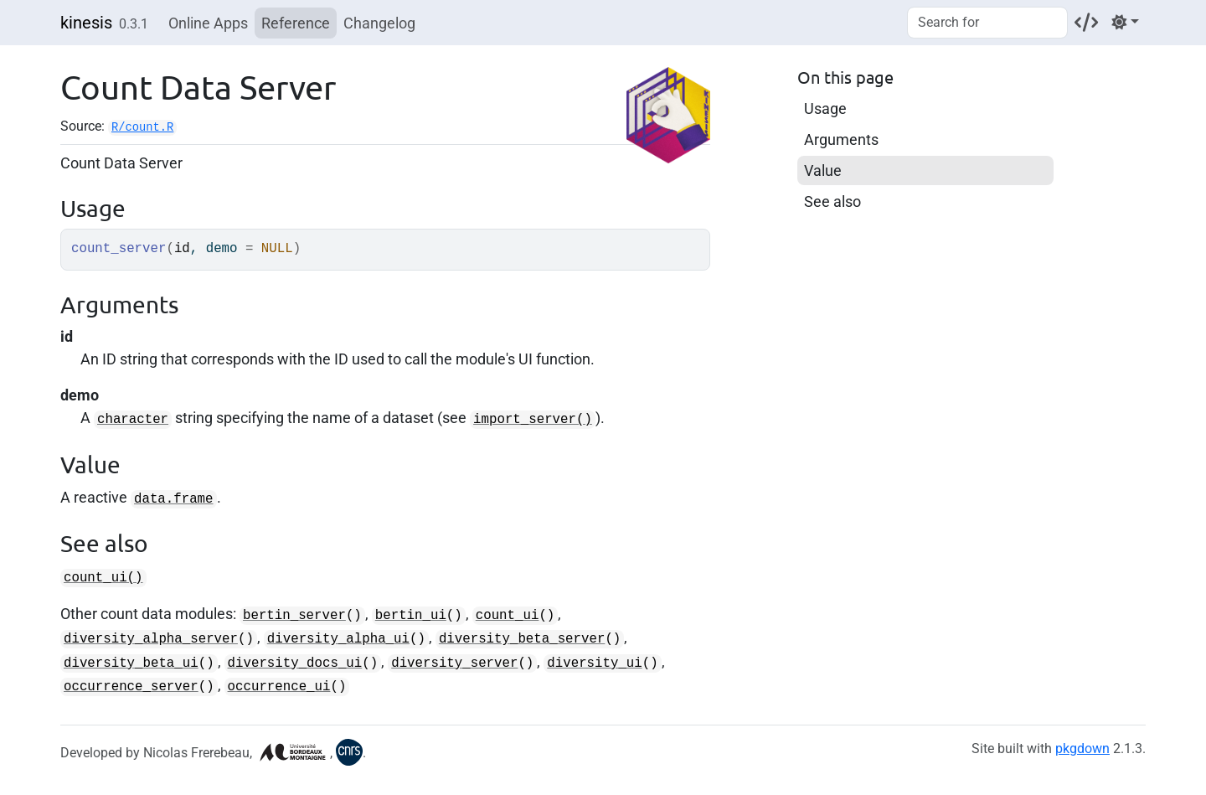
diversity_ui (594, 663)
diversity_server (454, 663)
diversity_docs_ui (295, 663)
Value (823, 170)
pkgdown (1082, 748)
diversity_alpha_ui (338, 639)
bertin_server (294, 615)
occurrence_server (131, 686)
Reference (295, 23)
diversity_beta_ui (131, 663)
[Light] (1125, 22)
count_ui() (103, 578)
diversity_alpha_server (151, 639)
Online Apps (208, 23)
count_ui (507, 615)
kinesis (86, 23)
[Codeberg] (1086, 22)
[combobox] (987, 23)
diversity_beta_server (522, 639)
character (132, 419)
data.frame (174, 499)
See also (832, 201)
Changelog (379, 23)
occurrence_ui (279, 686)
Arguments (841, 139)
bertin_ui (410, 615)
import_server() (532, 419)
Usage (825, 108)
